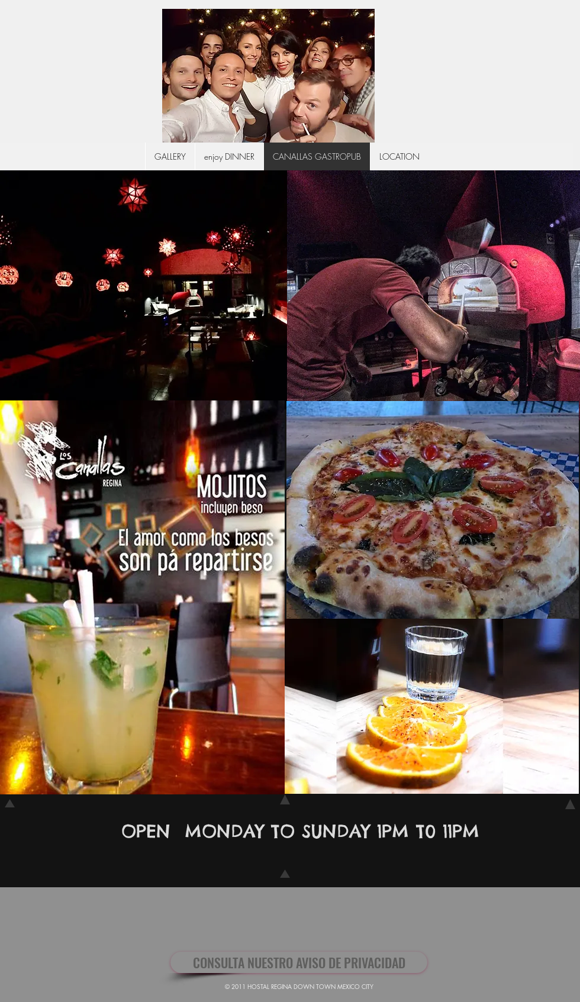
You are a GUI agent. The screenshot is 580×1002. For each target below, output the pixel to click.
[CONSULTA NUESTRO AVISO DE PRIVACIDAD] (298, 962)
